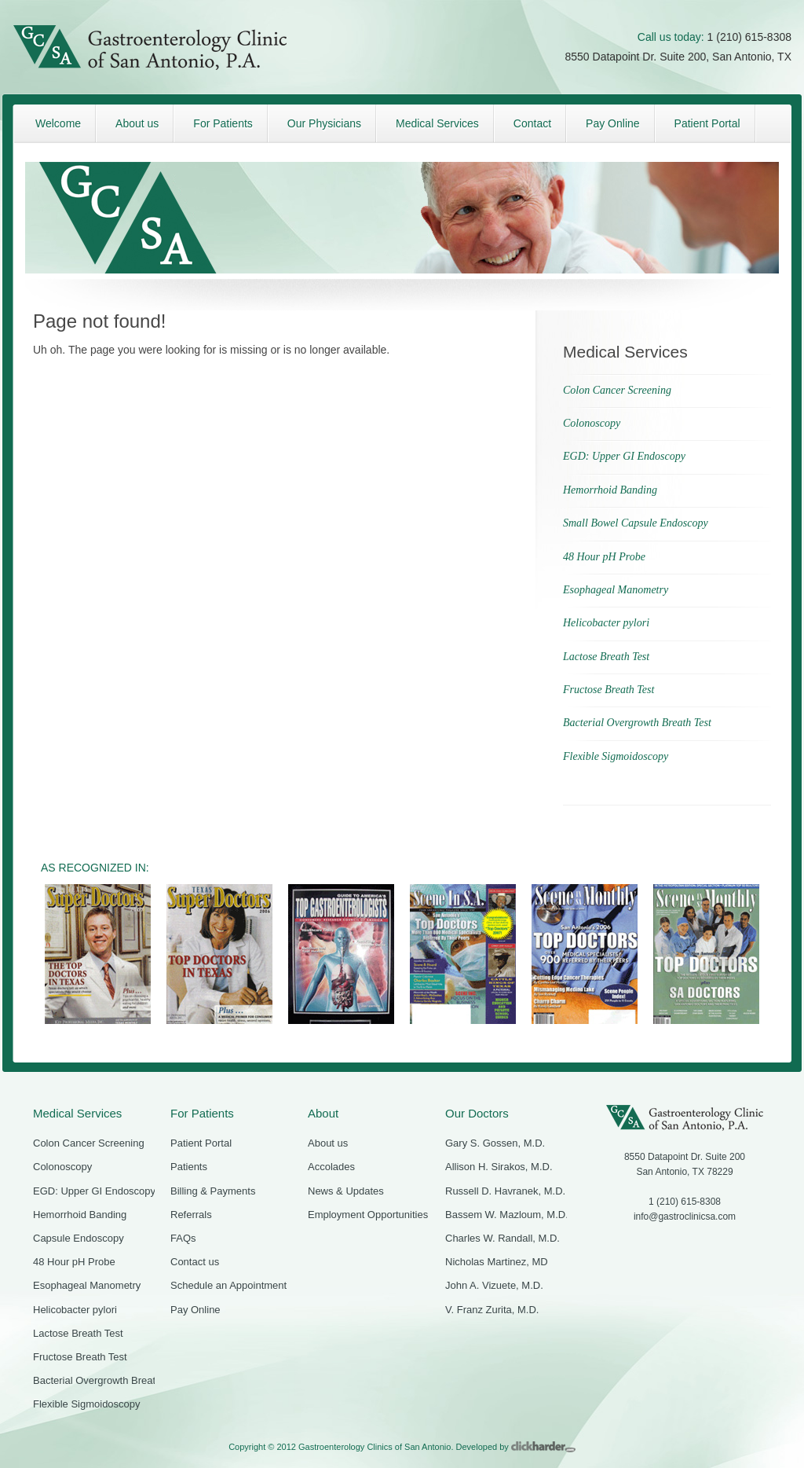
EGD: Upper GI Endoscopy (624, 456)
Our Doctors (477, 1113)
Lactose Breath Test (606, 656)
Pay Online (195, 1310)
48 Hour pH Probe (604, 557)
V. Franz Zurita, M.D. (492, 1310)
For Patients (202, 1113)
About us (328, 1143)
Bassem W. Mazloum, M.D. (506, 1214)
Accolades (331, 1167)
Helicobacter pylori (606, 623)
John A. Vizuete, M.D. (494, 1285)
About (323, 1113)
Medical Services (77, 1113)
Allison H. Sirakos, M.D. (499, 1167)
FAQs (183, 1238)
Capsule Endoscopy (78, 1238)
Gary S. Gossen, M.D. (495, 1143)
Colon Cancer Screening (617, 390)
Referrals (191, 1214)
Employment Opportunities (368, 1214)
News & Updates (346, 1191)
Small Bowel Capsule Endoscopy (635, 523)
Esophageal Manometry (615, 590)
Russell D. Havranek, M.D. (505, 1191)
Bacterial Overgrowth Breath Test (637, 722)
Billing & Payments (212, 1191)
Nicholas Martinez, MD (496, 1262)
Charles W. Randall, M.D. (502, 1238)
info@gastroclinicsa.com (685, 1216)
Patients (188, 1167)
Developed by (516, 1446)
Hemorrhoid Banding (610, 490)
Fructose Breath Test (608, 689)
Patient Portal (201, 1143)
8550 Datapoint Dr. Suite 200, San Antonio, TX (678, 56)
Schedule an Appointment (228, 1285)
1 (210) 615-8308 (749, 37)
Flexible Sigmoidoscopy (615, 756)
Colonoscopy (591, 423)
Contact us (194, 1262)
